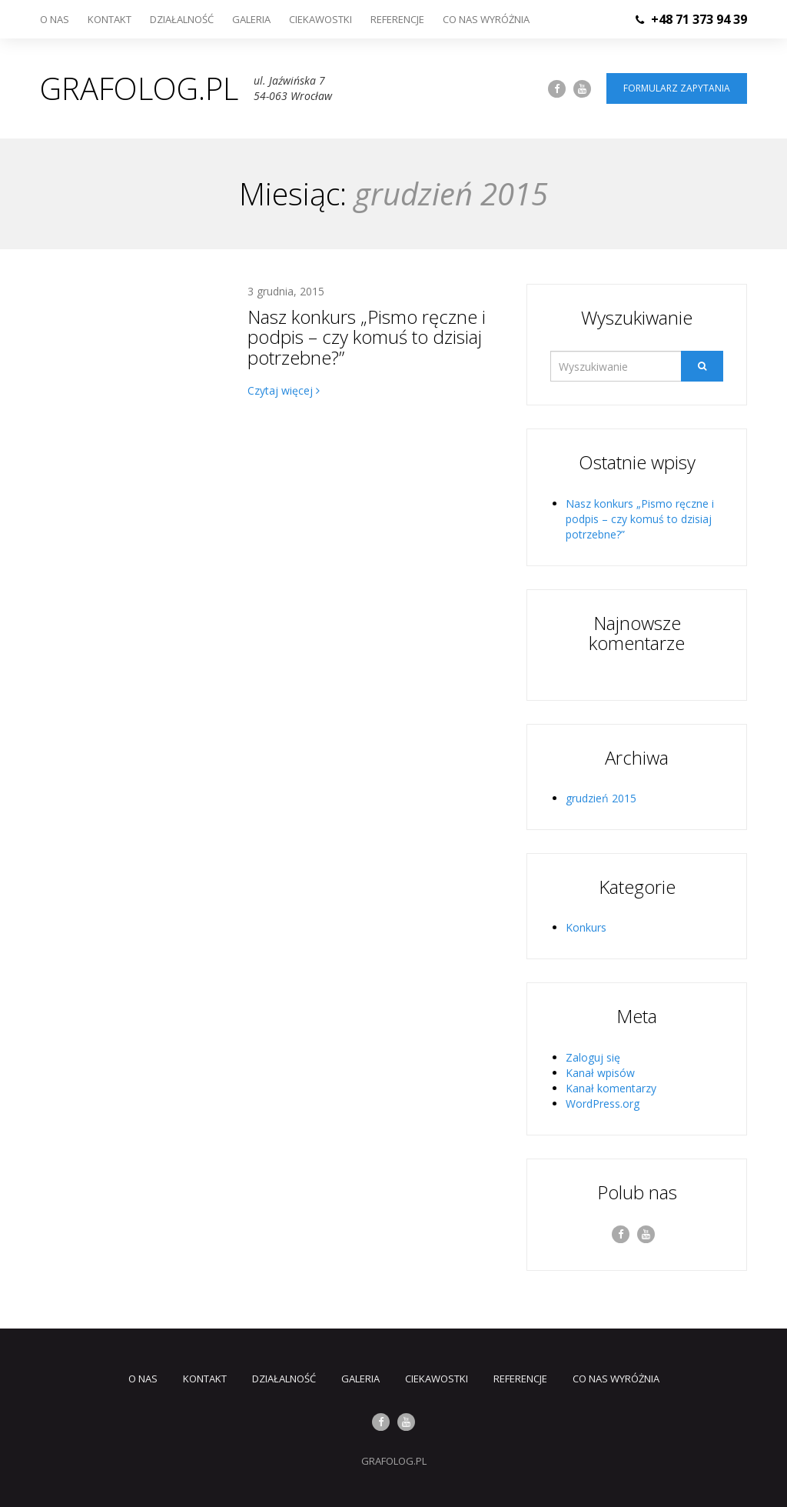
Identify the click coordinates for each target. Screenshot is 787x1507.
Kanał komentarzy (611, 1088)
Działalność (182, 19)
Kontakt (109, 19)
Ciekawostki (320, 19)
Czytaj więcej (283, 390)
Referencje (397, 19)
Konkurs (586, 927)
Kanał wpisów (600, 1072)
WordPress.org (602, 1103)
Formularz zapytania (676, 88)
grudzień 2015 (601, 798)
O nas (54, 19)
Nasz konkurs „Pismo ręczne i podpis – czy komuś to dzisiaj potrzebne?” (366, 337)
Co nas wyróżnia (486, 19)
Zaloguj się (593, 1057)
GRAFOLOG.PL (394, 1461)
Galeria (251, 19)
